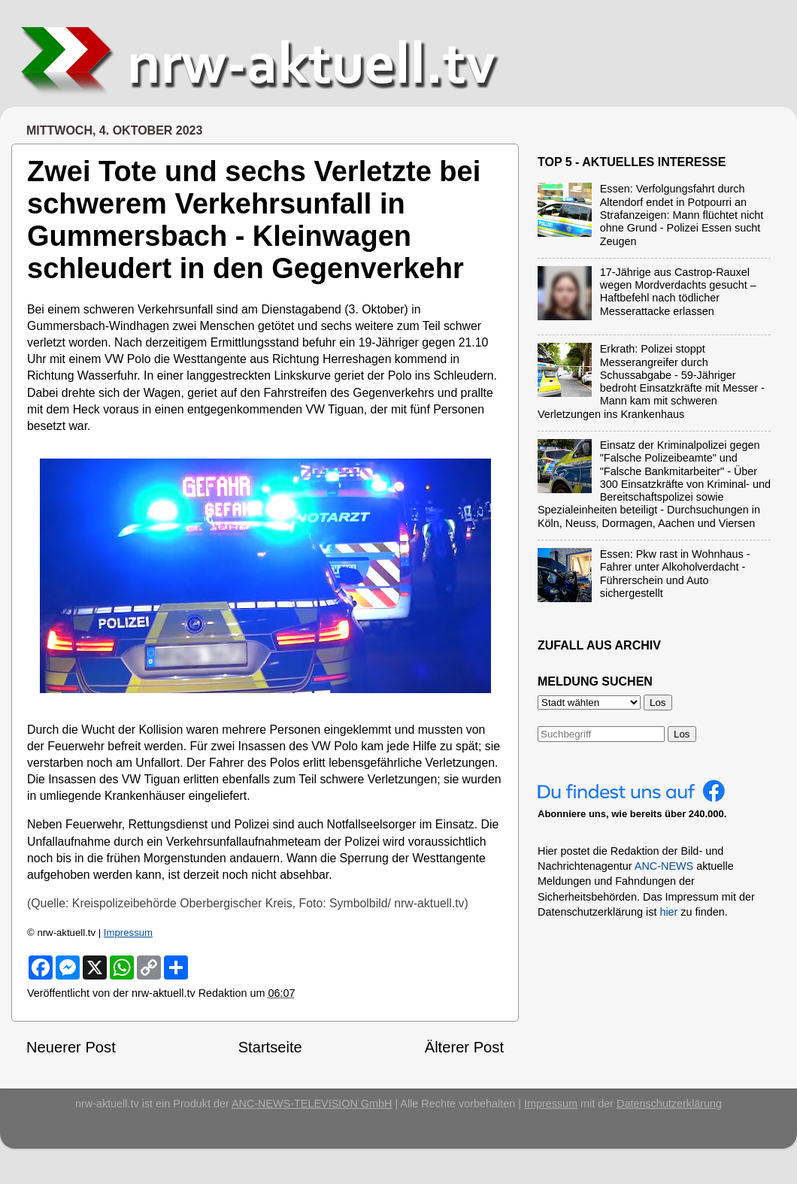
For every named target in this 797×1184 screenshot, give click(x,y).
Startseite (270, 1047)
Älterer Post (464, 1047)
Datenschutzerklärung (669, 1104)
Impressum (128, 932)
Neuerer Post (71, 1047)
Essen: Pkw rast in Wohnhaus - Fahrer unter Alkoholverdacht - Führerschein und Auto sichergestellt (675, 573)
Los (682, 734)
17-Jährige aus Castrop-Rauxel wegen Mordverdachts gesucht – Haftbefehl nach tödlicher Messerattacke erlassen (678, 291)
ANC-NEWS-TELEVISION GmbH (312, 1104)
